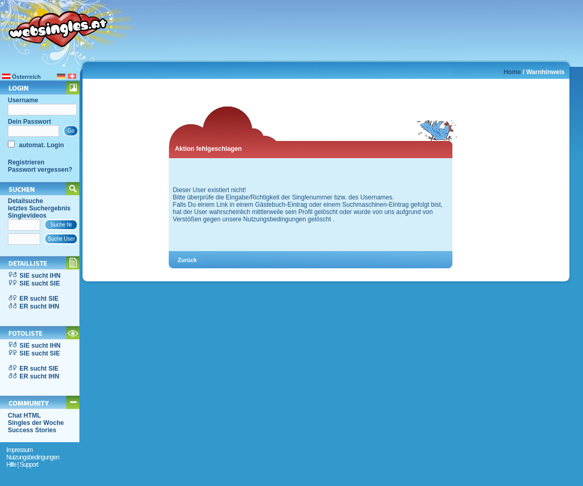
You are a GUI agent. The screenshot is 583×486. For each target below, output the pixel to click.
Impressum (19, 450)
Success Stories (32, 430)
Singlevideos (27, 215)
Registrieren (26, 162)
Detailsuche (25, 201)
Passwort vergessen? (40, 169)
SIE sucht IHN (40, 275)
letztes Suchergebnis (39, 208)
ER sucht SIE (39, 298)
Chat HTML (24, 415)
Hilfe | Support (22, 464)
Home (512, 72)
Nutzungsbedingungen (32, 457)
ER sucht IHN (39, 306)
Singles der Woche (36, 422)
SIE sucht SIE (39, 283)
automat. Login (40, 145)
